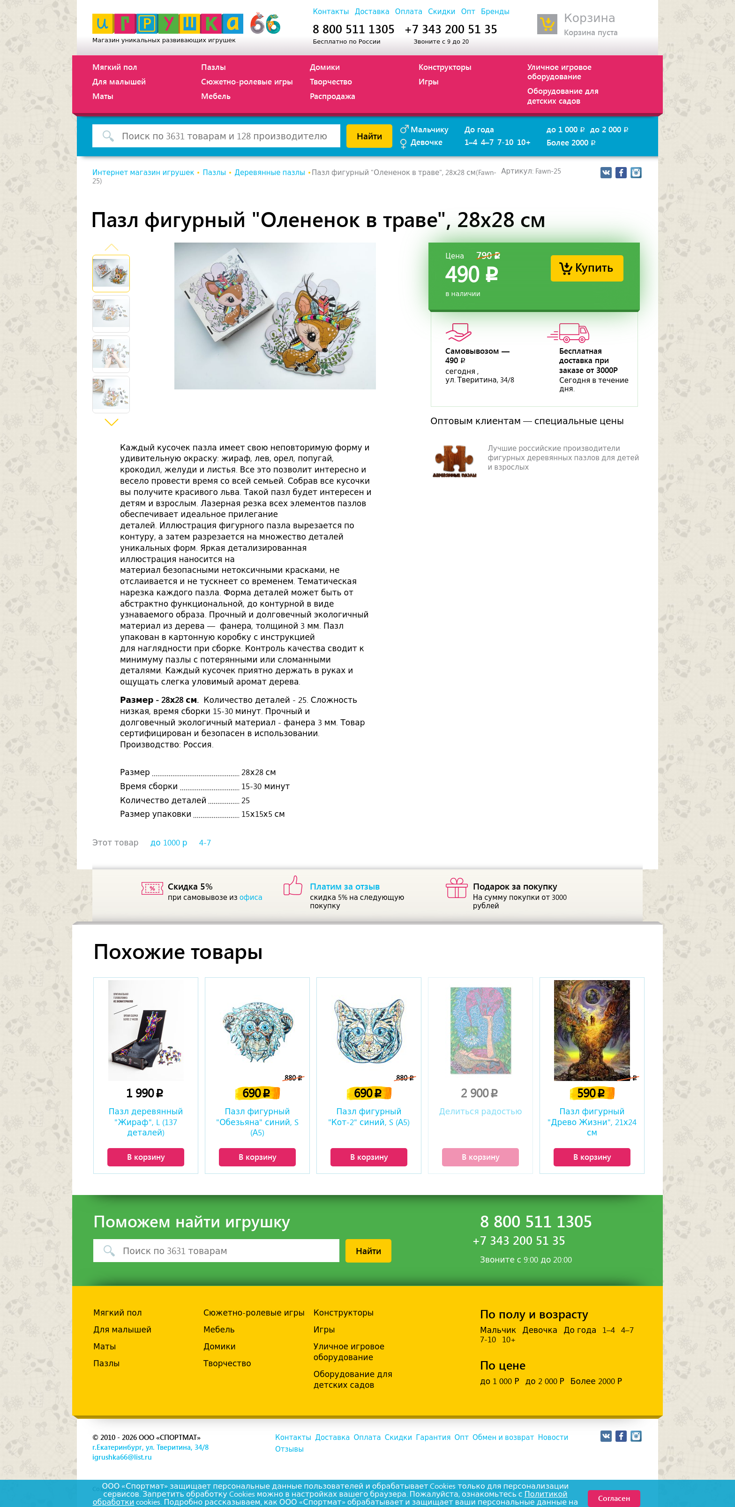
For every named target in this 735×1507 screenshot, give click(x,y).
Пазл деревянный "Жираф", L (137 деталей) (146, 1122)
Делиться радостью (480, 1111)
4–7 (487, 142)
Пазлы (213, 66)
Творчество (331, 81)
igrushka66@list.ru (122, 1456)
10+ (524, 142)
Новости (553, 1437)
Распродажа (332, 96)
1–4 (471, 142)
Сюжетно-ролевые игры (247, 81)
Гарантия (433, 1437)
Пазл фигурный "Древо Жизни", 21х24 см (592, 1122)
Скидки (441, 12)
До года (479, 129)
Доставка (372, 12)
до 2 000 (610, 129)
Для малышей (119, 81)
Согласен (614, 1498)
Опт (468, 12)
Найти (369, 135)
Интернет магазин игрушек (143, 172)
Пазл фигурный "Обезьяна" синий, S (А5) (257, 1122)
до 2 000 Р (544, 1381)
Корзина (589, 18)
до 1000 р (169, 842)
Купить (594, 266)
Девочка (539, 1330)
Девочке (426, 142)
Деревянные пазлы (269, 172)
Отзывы (289, 1449)
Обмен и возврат (503, 1437)
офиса (251, 897)
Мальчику (430, 129)
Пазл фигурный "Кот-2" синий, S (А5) (369, 1116)
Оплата (408, 12)
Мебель (216, 96)
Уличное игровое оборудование (559, 71)
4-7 (205, 842)
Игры (429, 81)
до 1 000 (566, 129)
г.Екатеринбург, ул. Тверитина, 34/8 (150, 1447)
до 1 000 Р (499, 1381)
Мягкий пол (114, 66)
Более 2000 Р (596, 1381)
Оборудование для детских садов (563, 95)
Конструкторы (445, 66)
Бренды (495, 12)
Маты (102, 96)
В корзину (146, 1156)
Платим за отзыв (345, 886)
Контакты (331, 12)
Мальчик (498, 1330)
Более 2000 (572, 142)
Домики (325, 66)
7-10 (505, 142)
